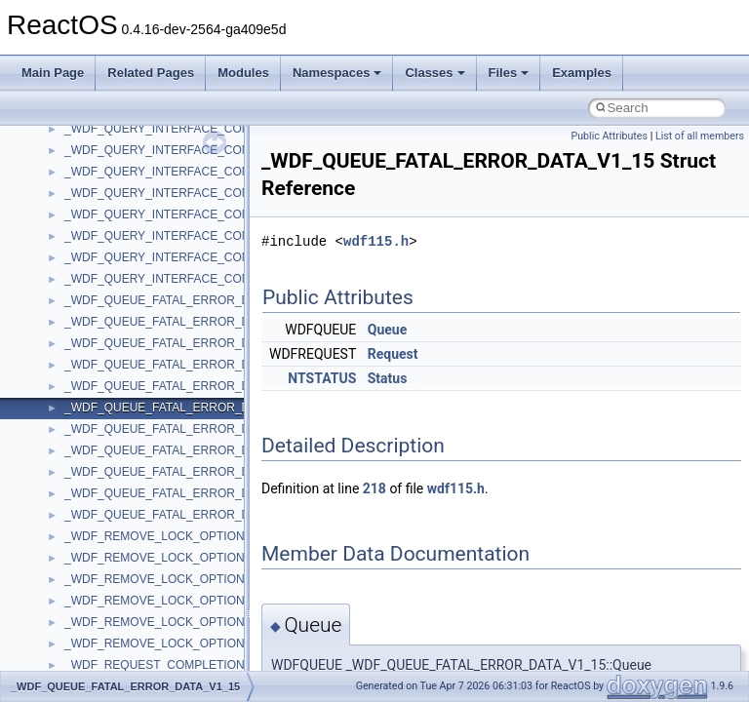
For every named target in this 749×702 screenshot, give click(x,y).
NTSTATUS (322, 378)
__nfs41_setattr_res (116, 349)
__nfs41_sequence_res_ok (134, 263)
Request (393, 354)
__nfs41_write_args (115, 563)
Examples (581, 72)
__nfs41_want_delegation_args (145, 520)
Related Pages (150, 72)
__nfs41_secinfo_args (121, 134)
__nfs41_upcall (103, 478)
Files (509, 72)
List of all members (699, 136)
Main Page (52, 72)
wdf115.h (376, 241)
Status (388, 378)
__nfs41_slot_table (113, 370)
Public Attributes (609, 136)
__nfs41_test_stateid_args (133, 435)
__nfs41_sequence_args (128, 220)
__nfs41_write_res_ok (121, 606)
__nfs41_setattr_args (119, 327)
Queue (387, 329)
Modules (243, 72)
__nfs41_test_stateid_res (129, 456)
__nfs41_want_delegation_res (142, 542)
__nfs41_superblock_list (127, 413)
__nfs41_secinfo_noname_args (145, 177)
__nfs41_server (104, 285)
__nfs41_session (108, 306)
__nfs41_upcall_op (113, 499)
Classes (434, 72)
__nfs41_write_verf (113, 628)
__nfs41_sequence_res (125, 242)
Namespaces (337, 72)
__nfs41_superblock (116, 392)
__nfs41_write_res (112, 585)
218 (374, 488)
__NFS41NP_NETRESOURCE (145, 649)
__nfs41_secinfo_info (119, 156)
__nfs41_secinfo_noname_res (142, 199)
